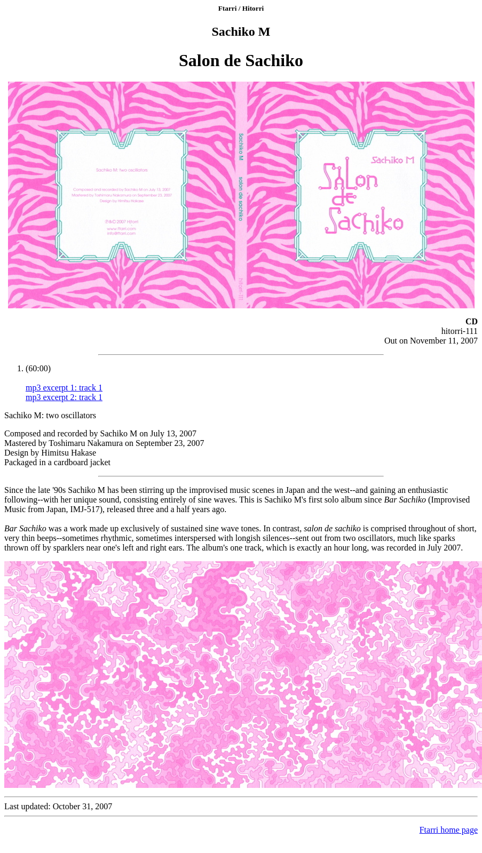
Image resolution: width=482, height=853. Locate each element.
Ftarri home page (449, 829)
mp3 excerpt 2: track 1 (64, 397)
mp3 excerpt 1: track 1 (64, 387)
